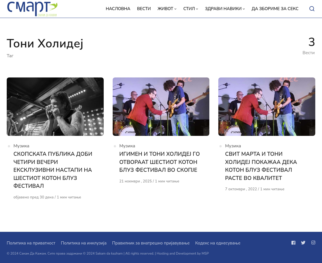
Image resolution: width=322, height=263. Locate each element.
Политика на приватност (31, 243)
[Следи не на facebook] (294, 243)
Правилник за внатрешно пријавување (150, 243)
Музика (21, 146)
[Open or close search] (311, 8)
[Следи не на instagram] (312, 243)
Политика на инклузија (83, 243)
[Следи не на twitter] (303, 243)
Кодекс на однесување (217, 243)
